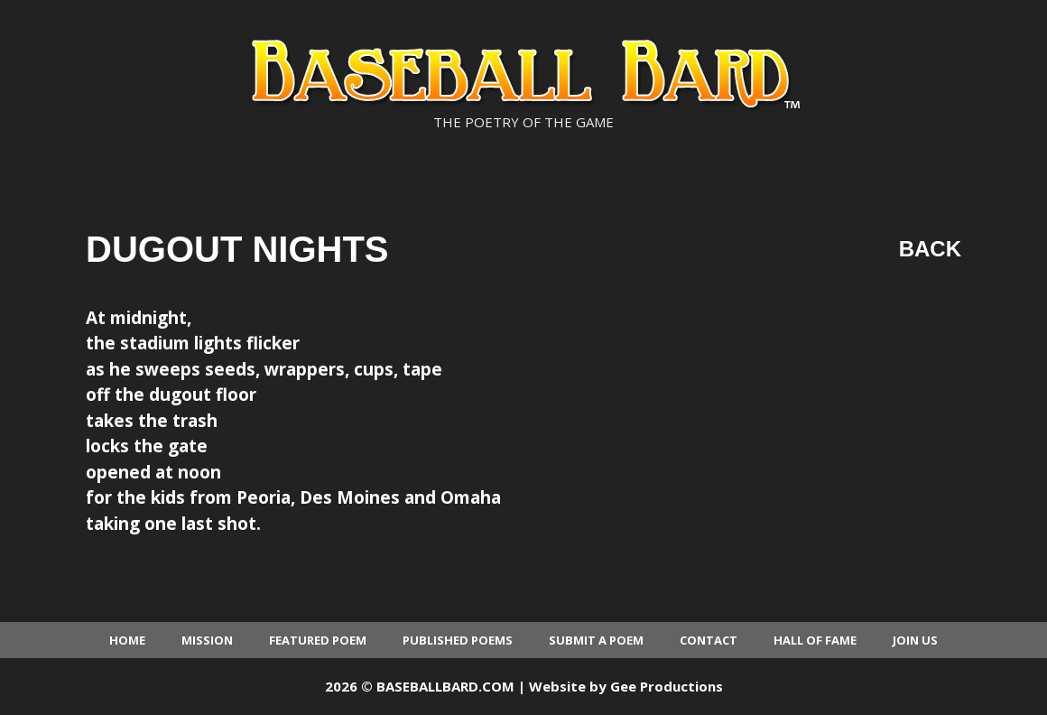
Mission (207, 640)
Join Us (915, 640)
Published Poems (458, 640)
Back (930, 249)
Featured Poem (317, 640)
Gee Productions (666, 686)
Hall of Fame (815, 640)
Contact (708, 640)
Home (127, 640)
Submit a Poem (596, 640)
